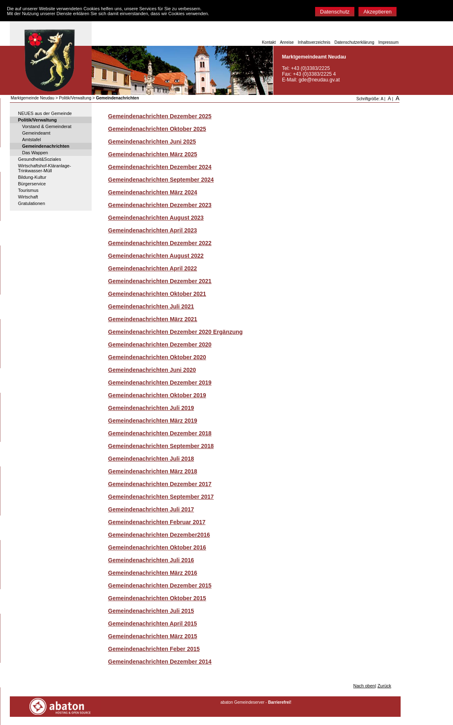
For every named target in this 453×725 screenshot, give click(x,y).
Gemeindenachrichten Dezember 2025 (160, 116)
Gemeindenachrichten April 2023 (152, 230)
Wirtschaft (28, 196)
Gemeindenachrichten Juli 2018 (151, 458)
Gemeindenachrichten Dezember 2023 (160, 205)
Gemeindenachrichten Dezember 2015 (160, 585)
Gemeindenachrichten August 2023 (156, 217)
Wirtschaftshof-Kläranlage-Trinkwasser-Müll (44, 168)
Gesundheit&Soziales (39, 159)
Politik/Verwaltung (75, 98)
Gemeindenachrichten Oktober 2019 (157, 395)
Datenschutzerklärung (354, 42)
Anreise (287, 42)
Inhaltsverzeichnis (314, 42)
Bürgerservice (32, 183)
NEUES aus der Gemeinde (45, 113)
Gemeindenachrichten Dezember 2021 (160, 281)
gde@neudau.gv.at (319, 80)
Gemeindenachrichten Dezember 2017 (160, 484)
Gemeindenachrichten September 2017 (161, 496)
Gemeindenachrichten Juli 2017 (151, 509)
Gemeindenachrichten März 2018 (152, 471)
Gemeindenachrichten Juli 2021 (151, 306)
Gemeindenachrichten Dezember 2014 (160, 661)
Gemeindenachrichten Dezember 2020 (160, 344)
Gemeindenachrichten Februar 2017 (156, 522)
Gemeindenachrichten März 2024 (152, 192)
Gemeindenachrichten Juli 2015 (151, 611)
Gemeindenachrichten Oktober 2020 (157, 357)
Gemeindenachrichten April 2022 (152, 268)
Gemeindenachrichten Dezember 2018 (160, 433)
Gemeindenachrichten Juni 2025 (152, 141)
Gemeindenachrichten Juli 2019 (151, 408)
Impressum (389, 42)
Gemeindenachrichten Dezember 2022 (160, 243)
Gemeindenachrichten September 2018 (161, 446)
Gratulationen (31, 203)
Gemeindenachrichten (117, 98)
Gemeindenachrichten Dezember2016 (159, 534)
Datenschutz (334, 12)
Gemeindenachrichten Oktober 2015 (157, 598)
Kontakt (269, 42)
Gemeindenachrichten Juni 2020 (152, 370)
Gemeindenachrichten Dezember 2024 (160, 167)
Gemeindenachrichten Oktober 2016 (157, 547)
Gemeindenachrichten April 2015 (152, 623)
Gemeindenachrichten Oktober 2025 (157, 129)
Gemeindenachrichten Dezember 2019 (160, 382)
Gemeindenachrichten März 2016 (152, 573)
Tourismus (28, 190)
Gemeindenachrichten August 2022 (156, 255)
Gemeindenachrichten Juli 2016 (151, 560)
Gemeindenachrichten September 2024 (161, 179)
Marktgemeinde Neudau (32, 98)
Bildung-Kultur (32, 177)
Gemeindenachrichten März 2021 (152, 319)
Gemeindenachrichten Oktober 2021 (157, 293)
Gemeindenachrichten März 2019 (152, 420)
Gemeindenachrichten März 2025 (152, 154)
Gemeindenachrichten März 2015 (152, 636)
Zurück (384, 685)
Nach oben (364, 685)
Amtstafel (31, 139)
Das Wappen (35, 152)
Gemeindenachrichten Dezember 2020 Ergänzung (175, 332)
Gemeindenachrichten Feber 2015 (154, 649)
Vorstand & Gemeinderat (46, 126)
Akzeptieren (377, 12)
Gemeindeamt (36, 133)
